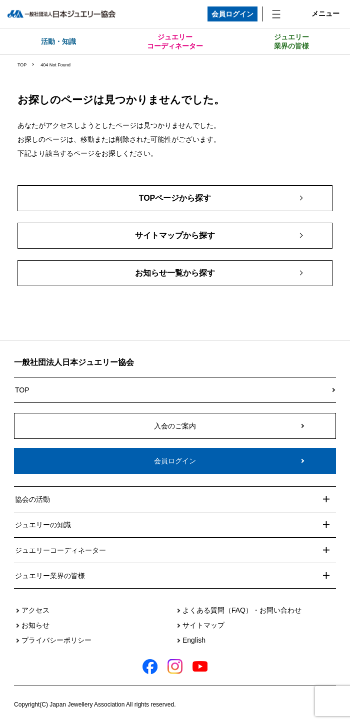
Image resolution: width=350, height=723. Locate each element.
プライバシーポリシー (57, 640)
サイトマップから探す (175, 235)
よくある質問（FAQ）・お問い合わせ (242, 610)
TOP (22, 64)
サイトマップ (203, 625)
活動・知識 (58, 41)
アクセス (36, 610)
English (194, 640)
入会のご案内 (175, 426)
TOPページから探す (175, 198)
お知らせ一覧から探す (175, 273)
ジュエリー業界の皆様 (291, 41)
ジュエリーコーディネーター (175, 41)
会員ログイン (233, 14)
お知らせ (36, 625)
